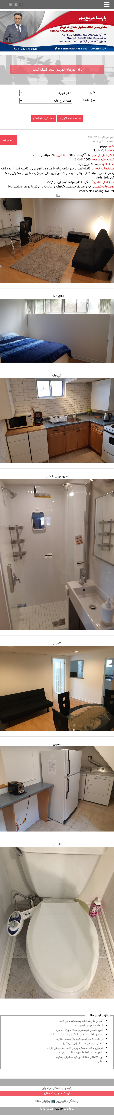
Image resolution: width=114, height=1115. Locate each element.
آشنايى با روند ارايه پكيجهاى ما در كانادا (81, 1021)
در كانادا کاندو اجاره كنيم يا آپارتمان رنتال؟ (79, 1039)
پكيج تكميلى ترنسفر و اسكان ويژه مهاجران (79, 1030)
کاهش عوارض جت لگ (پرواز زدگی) (83, 1043)
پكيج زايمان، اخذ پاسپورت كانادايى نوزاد (80, 1052)
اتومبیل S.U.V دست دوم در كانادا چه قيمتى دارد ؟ (75, 1048)
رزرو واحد (8, 139)
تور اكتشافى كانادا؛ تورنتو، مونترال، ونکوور (79, 1057)
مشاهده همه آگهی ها (70, 118)
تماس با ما (97, 1061)
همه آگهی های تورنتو (43, 118)
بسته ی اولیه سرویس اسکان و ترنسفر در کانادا (76, 1034)
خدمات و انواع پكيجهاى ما (88, 1025)
